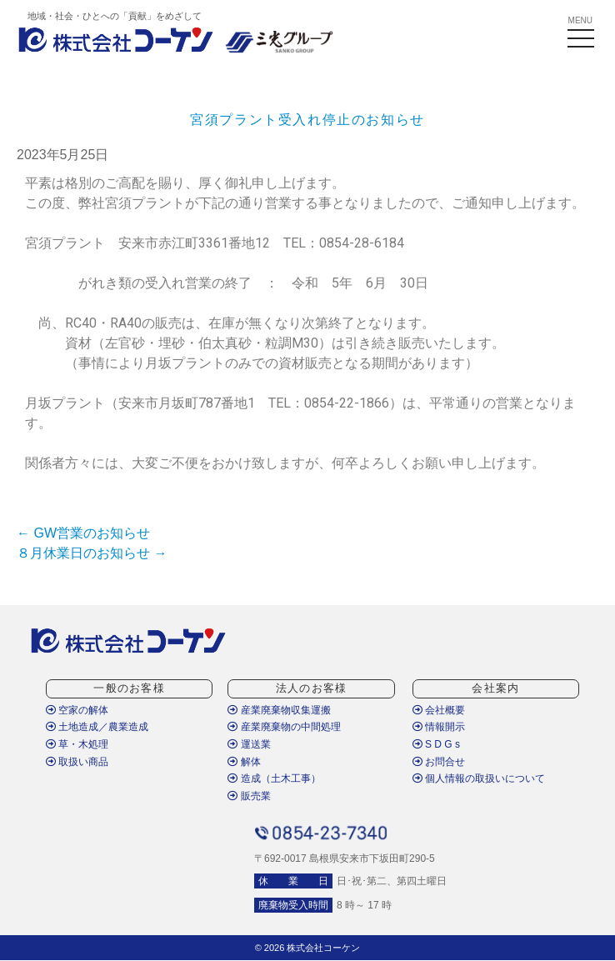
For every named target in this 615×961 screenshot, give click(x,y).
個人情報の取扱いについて (478, 778)
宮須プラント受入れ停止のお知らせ (307, 120)
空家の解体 (77, 710)
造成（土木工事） (274, 778)
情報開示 (438, 727)
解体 (244, 762)
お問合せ (438, 762)
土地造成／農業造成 (97, 727)
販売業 (249, 796)
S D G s (436, 744)
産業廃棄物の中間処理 (284, 727)
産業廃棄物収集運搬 (279, 710)
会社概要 (438, 710)
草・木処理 (77, 744)
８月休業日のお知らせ (92, 553)
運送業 (249, 744)
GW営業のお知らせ (83, 533)
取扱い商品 (77, 762)
